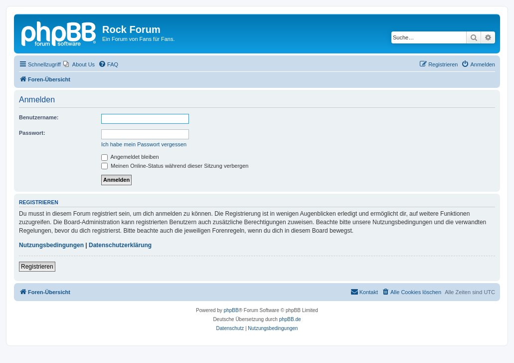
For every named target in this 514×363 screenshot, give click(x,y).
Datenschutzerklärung (120, 245)
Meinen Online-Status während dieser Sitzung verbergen (174, 166)
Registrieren (37, 266)
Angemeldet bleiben (130, 157)
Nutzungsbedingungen (51, 245)
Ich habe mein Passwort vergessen (143, 144)
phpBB (231, 310)
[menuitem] (79, 64)
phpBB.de (290, 319)
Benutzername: (38, 117)
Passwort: (32, 133)
